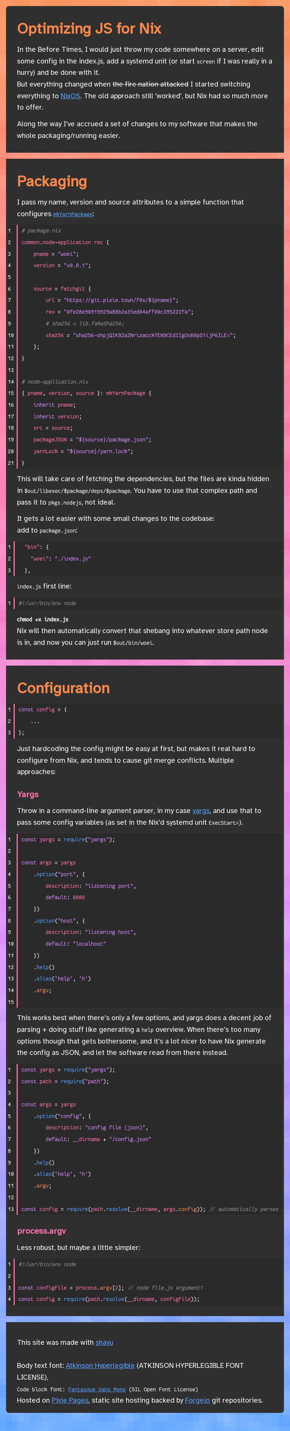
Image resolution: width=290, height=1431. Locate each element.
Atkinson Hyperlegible (100, 1366)
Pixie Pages (70, 1401)
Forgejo (197, 1401)
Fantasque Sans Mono (97, 1389)
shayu (104, 1343)
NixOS (70, 96)
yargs (201, 811)
